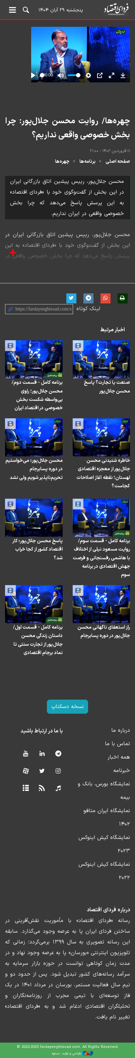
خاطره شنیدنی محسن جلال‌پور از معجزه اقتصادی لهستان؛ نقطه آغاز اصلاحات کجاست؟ (103, 473)
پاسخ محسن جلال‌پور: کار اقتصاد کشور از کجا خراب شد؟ (37, 549)
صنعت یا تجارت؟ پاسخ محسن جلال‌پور (107, 387)
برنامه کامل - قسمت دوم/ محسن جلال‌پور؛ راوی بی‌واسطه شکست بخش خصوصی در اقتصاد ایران (37, 395)
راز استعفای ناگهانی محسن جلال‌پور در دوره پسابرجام (103, 631)
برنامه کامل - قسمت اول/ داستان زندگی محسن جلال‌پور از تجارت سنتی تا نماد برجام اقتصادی (38, 640)
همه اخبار (119, 757)
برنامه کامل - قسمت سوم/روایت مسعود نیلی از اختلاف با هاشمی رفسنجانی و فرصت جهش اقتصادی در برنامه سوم (101, 558)
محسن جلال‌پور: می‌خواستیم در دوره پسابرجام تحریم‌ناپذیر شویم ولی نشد (34, 469)
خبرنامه (121, 771)
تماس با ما (117, 744)
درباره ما (120, 730)
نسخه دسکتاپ (67, 707)
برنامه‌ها (87, 161)
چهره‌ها (62, 161)
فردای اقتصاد (67, 9)
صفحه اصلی (118, 161)
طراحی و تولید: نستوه (72, 1053)
